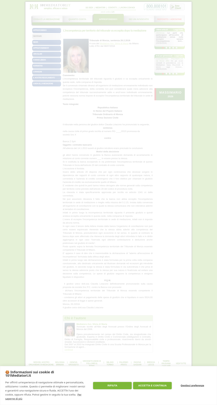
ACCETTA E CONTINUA (152, 385)
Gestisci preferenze (192, 385)
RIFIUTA (112, 385)
